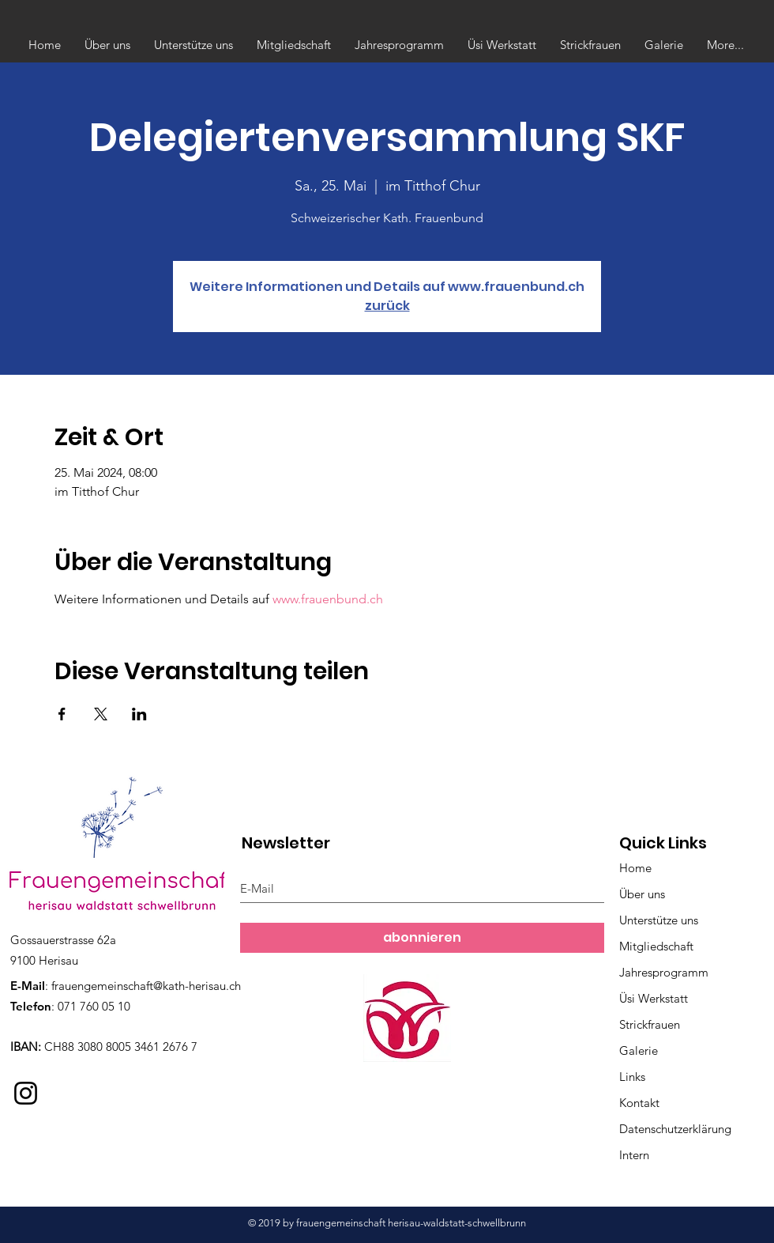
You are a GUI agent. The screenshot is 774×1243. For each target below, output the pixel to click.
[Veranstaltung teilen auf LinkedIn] (139, 714)
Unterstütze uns (658, 920)
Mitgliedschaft (656, 946)
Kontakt (639, 1102)
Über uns (642, 893)
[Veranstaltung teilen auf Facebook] (62, 714)
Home (635, 867)
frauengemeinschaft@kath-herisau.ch (146, 985)
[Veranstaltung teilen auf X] (100, 714)
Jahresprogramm (663, 972)
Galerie (638, 1050)
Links (632, 1076)
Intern (634, 1154)
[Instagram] (25, 1093)
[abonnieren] (422, 938)
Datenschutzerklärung (675, 1128)
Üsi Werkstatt (653, 998)
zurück (387, 306)
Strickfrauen (649, 1024)
